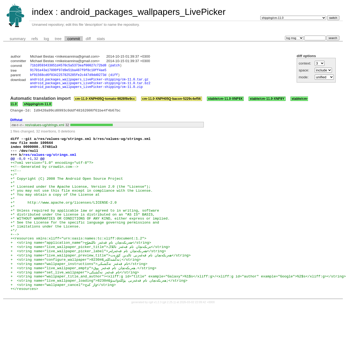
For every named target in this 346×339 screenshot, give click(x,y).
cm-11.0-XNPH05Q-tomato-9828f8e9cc (105, 102)
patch (115, 66)
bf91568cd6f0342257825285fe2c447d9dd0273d (68, 76)
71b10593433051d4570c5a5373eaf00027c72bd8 (68, 66)
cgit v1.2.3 (155, 334)
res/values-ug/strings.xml (44, 129)
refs (35, 39)
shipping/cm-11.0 (37, 108)
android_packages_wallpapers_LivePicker (143, 12)
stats (101, 39)
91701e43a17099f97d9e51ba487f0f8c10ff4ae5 (68, 71)
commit (73, 39)
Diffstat (16, 124)
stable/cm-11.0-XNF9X (225, 102)
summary (17, 39)
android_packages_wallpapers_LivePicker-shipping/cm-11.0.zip (86, 90)
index (42, 12)
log (46, 39)
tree (58, 39)
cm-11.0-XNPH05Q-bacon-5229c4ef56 (171, 102)
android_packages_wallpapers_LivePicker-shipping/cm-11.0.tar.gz (89, 81)
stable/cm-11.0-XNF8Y (267, 102)
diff (88, 39)
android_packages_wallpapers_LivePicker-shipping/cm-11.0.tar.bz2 (90, 86)
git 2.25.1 (169, 334)
